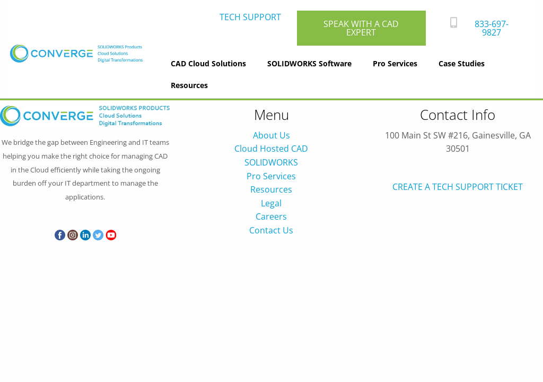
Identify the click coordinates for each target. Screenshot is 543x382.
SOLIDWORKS (271, 162)
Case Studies (462, 63)
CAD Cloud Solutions (208, 63)
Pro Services (395, 63)
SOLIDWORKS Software (309, 63)
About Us (271, 135)
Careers (271, 216)
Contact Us (271, 230)
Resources (189, 85)
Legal (271, 203)
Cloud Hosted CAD (271, 148)
